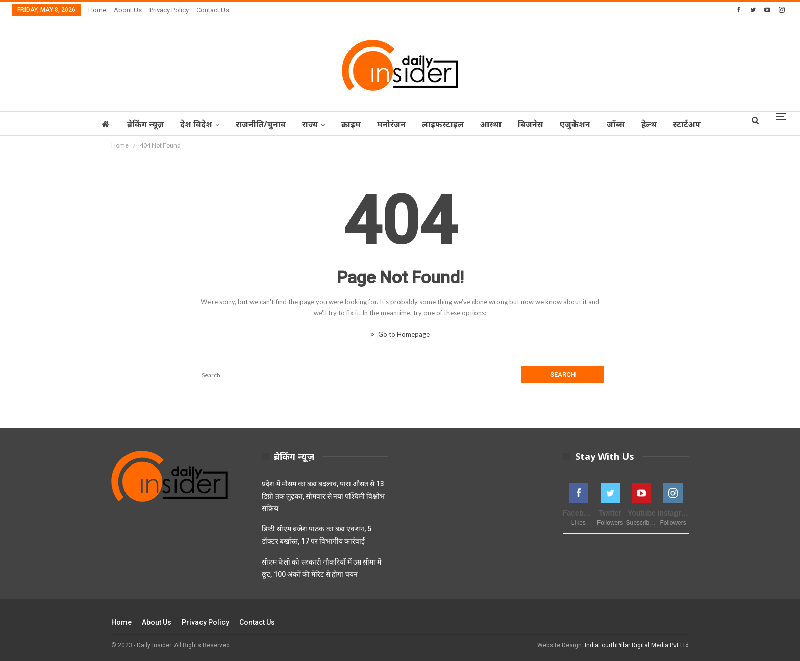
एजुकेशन (580, 124)
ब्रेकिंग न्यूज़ (136, 124)
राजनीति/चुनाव (255, 124)
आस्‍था (493, 124)
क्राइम (348, 124)
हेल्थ (657, 124)
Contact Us (212, 10)
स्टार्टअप (696, 124)
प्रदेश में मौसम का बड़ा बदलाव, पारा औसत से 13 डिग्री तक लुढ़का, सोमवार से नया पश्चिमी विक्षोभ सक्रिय (323, 496)
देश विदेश (189, 124)
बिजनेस (534, 124)
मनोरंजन (390, 124)
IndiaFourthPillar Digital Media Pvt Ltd (637, 645)
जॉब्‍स (622, 124)
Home (97, 10)
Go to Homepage (400, 334)
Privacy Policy (169, 10)
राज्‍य (306, 124)
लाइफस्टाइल (443, 124)
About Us (128, 10)
